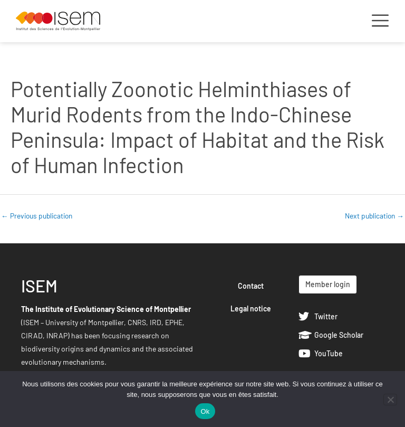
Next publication (374, 215)
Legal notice (250, 308)
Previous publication (36, 215)
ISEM (39, 286)
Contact (251, 285)
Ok (204, 411)
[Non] (390, 399)
